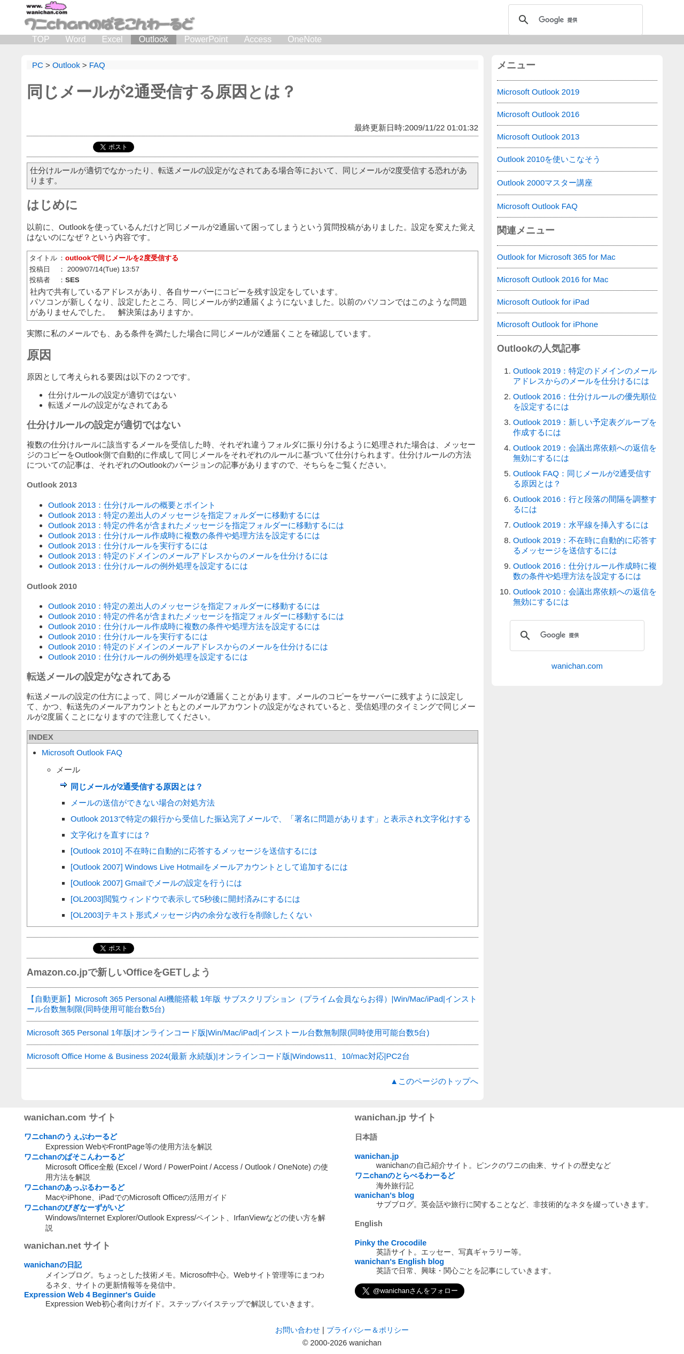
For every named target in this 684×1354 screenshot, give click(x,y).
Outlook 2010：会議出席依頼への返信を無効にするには (585, 596)
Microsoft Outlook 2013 (538, 136)
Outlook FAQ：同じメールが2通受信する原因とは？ (582, 478)
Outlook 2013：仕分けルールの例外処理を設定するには (148, 565)
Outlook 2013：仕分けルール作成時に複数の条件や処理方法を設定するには (184, 535)
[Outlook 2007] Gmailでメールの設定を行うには (156, 882)
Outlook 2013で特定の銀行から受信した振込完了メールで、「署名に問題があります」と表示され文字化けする (271, 818)
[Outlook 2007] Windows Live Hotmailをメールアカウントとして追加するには (209, 866)
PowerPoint (206, 39)
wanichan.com (577, 665)
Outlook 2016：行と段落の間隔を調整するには (585, 504)
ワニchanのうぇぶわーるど (70, 1136)
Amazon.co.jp (57, 972)
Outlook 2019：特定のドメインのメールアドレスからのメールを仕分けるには (585, 375)
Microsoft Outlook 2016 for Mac (552, 279)
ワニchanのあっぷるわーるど (74, 1187)
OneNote (304, 39)
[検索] (574, 19)
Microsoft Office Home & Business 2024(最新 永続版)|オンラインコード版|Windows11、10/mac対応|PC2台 (218, 1056)
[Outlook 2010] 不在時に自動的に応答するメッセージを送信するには (194, 850)
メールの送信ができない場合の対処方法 (143, 802)
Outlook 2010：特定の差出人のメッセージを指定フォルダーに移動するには (184, 605)
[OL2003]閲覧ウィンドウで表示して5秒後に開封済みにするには (185, 898)
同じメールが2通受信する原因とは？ (162, 91)
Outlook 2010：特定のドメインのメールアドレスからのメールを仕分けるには (188, 646)
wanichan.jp (377, 1156)
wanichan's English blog (399, 1261)
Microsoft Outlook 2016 (538, 114)
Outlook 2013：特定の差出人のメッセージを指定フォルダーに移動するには (184, 515)
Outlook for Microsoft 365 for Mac (556, 256)
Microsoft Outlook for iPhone (547, 324)
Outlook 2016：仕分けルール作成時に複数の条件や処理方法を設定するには (585, 571)
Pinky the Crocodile (390, 1243)
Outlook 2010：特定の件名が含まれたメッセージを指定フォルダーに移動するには (196, 616)
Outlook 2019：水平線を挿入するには (581, 524)
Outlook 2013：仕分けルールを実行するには (128, 545)
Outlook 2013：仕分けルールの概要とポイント (132, 504)
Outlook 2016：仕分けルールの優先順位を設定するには (585, 401)
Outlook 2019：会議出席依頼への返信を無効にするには (585, 452)
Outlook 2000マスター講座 (545, 182)
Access (258, 39)
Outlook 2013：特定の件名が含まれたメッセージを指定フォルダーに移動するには (196, 525)
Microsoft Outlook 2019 (538, 91)
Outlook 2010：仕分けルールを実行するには (128, 636)
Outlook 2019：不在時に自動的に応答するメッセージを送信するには (585, 545)
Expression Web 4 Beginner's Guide (90, 1294)
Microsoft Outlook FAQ (82, 752)
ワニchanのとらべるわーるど (405, 1175)
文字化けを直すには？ (111, 834)
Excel (112, 39)
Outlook (153, 39)
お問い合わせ (297, 1330)
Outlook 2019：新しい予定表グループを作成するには (585, 427)
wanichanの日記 (53, 1264)
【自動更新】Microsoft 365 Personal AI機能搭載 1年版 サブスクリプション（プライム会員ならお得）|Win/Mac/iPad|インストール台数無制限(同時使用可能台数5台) (252, 1003)
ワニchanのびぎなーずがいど (74, 1207)
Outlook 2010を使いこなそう (549, 159)
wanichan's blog (384, 1195)
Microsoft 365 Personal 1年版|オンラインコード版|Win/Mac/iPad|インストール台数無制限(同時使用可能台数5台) (228, 1032)
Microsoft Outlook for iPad (543, 301)
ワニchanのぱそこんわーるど (74, 1156)
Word (76, 39)
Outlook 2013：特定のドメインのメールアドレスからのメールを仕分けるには (188, 555)
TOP (41, 39)
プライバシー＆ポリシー (368, 1330)
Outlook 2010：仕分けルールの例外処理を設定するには (148, 656)
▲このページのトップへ (434, 1081)
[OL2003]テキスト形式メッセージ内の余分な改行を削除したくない (191, 914)
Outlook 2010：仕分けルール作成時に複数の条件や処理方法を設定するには (184, 626)
